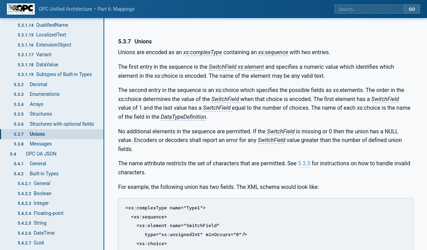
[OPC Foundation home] (21, 9)
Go (412, 9)
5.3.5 (304, 163)
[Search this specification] (369, 9)
